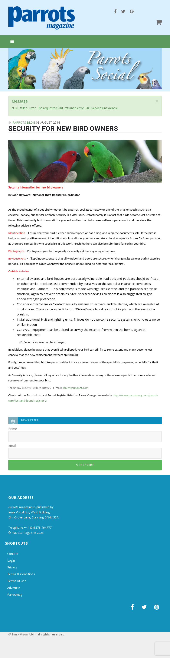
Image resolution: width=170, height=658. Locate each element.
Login (11, 560)
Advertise (13, 588)
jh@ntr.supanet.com (75, 388)
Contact (12, 554)
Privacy (12, 567)
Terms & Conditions (21, 574)
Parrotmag (14, 594)
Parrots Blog (23, 122)
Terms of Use (16, 581)
